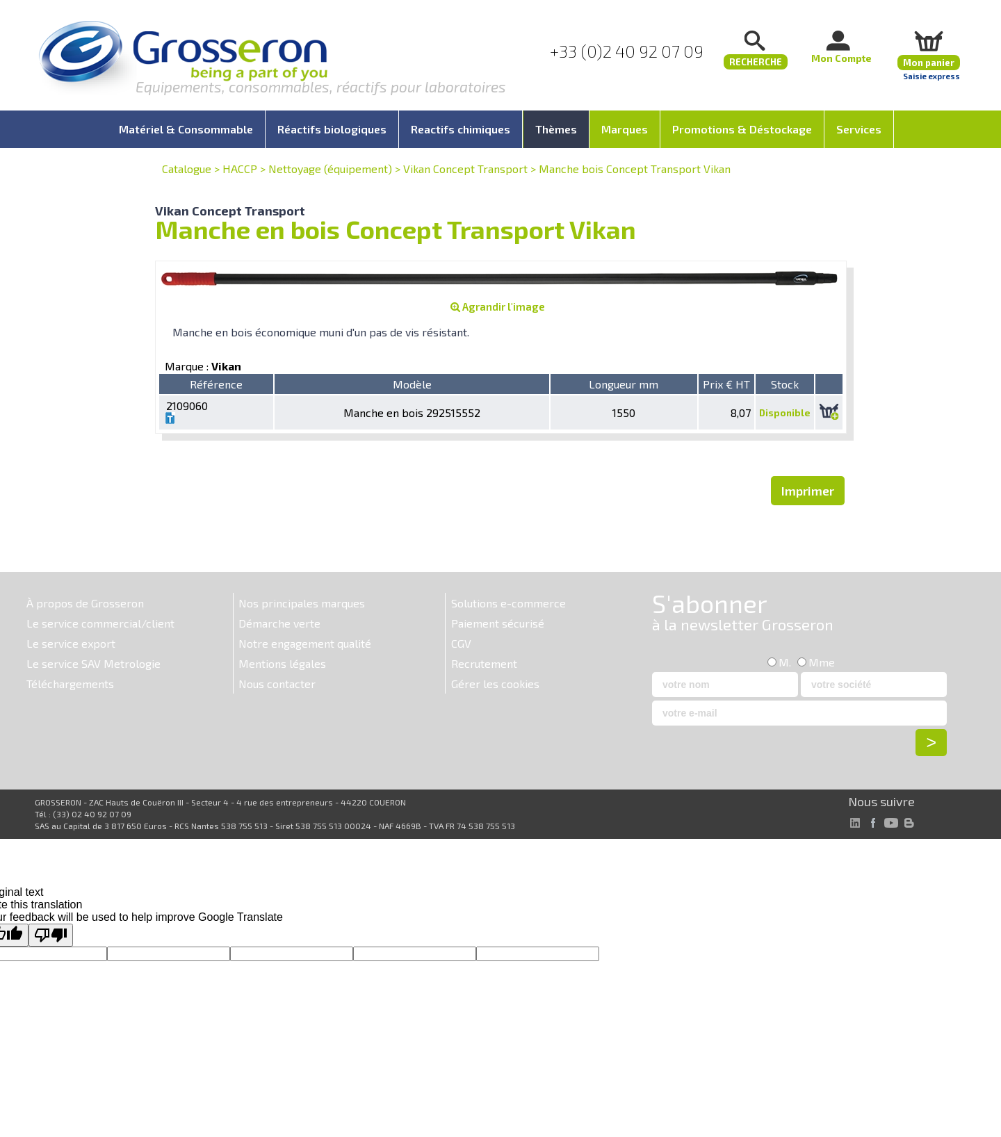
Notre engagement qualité (304, 643)
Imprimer (807, 490)
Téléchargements (70, 683)
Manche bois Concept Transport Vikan (635, 168)
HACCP (239, 168)
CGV (461, 643)
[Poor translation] (51, 935)
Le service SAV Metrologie (93, 663)
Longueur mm (623, 384)
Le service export (70, 643)
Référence (216, 384)
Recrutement (484, 663)
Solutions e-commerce (508, 603)
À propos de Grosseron (85, 603)
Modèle (412, 384)
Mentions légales (282, 663)
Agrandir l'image (497, 306)
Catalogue (186, 168)
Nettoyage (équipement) (330, 168)
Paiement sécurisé (497, 623)
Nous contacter (277, 683)
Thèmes (556, 129)
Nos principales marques (301, 603)
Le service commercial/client (100, 623)
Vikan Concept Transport (465, 168)
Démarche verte (279, 623)
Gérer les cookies (495, 683)
